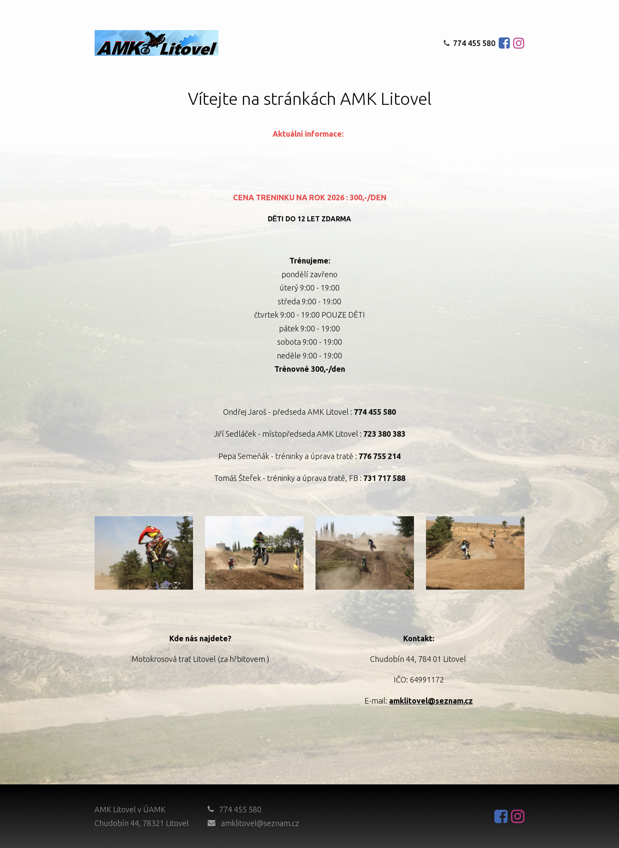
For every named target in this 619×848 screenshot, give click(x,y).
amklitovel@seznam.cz (260, 823)
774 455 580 (469, 43)
